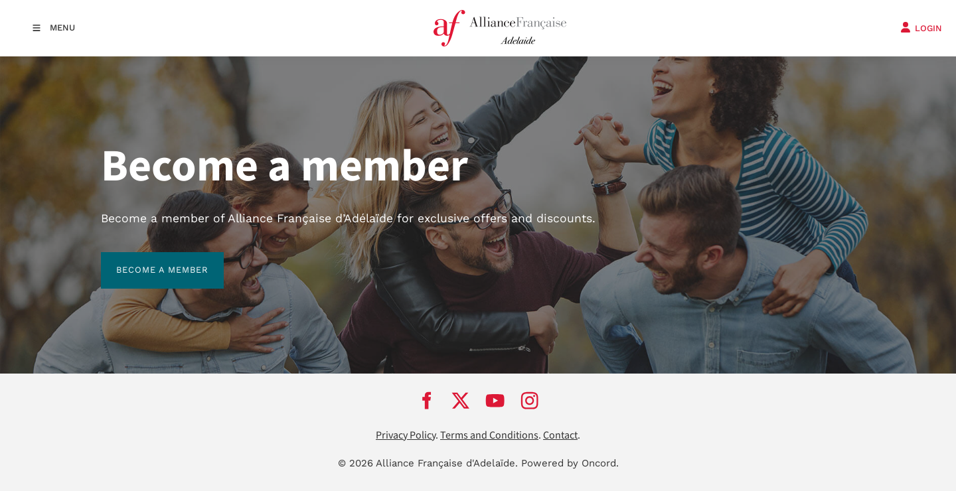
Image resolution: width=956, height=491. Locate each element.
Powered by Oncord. (570, 463)
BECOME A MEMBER (147, 260)
